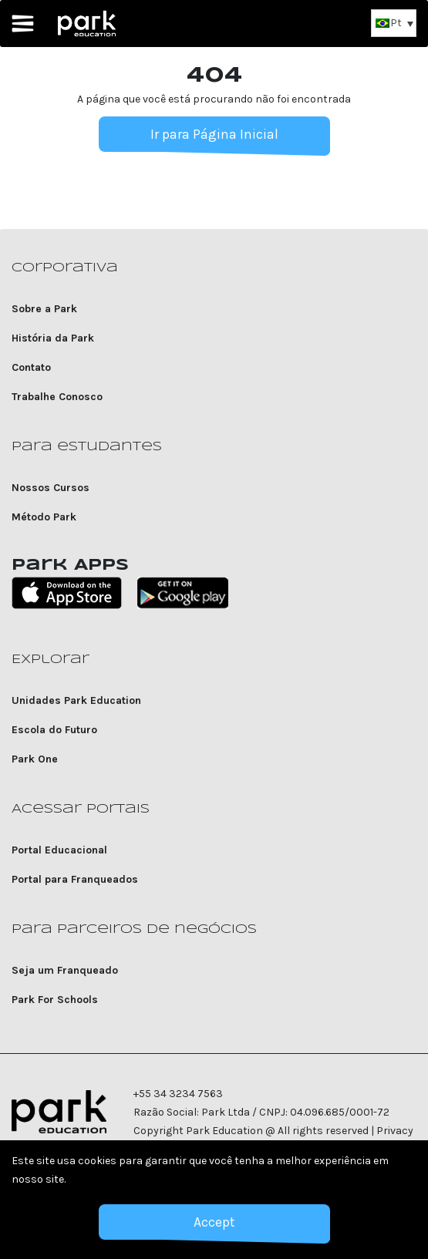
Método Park (44, 516)
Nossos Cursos (50, 487)
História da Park (53, 338)
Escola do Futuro (54, 729)
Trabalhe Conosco (57, 396)
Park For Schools (55, 999)
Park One (35, 759)
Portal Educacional (59, 850)
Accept (214, 1222)
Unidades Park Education (76, 700)
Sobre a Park (44, 308)
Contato (31, 367)
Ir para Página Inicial (214, 134)
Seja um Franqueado (65, 970)
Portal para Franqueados (75, 879)
